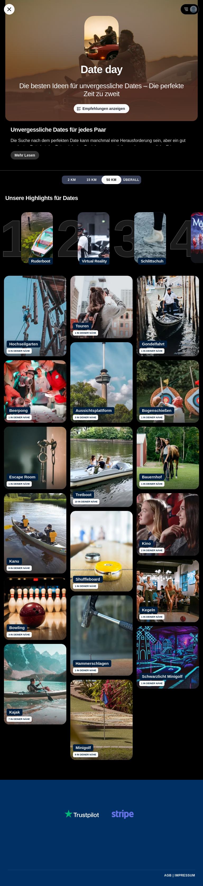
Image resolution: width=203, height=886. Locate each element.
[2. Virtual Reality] (83, 238)
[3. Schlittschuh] (139, 238)
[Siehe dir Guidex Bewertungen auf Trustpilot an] (81, 814)
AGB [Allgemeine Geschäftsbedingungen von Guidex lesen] (168, 875)
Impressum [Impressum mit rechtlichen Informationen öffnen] (185, 875)
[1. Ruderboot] (26, 238)
